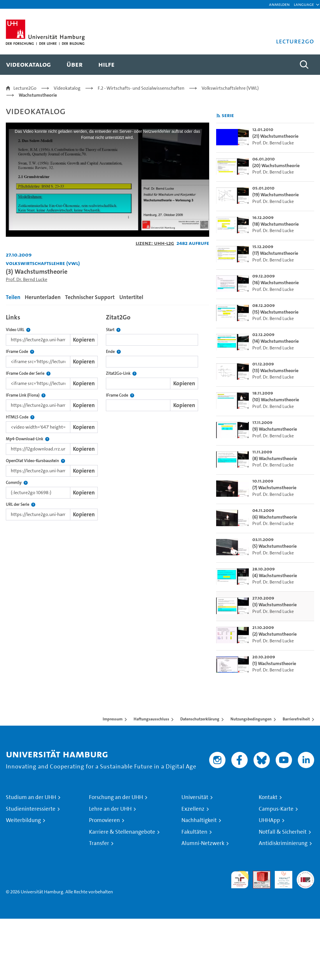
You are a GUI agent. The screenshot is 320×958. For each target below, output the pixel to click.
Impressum (113, 719)
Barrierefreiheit (296, 719)
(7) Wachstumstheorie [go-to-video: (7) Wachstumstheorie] (274, 488)
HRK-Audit (280, 877)
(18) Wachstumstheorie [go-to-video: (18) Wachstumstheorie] (275, 224)
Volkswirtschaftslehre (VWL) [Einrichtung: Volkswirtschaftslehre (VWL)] (43, 263)
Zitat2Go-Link (121, 373)
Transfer (99, 843)
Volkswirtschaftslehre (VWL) (230, 88)
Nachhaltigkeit (199, 820)
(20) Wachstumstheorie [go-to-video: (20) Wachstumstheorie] (276, 165)
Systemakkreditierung (305, 874)
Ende (113, 352)
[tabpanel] (107, 415)
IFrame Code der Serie (28, 373)
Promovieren (104, 820)
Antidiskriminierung (283, 843)
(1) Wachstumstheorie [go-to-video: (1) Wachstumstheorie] (274, 663)
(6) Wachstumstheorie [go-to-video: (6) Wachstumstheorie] (274, 517)
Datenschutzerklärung (199, 719)
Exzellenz (192, 809)
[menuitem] (28, 64)
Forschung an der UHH (116, 797)
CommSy (17, 483)
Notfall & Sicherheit (283, 832)
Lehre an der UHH (110, 809)
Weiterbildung (23, 820)
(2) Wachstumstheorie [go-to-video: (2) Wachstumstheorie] (274, 634)
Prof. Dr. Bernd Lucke (26, 279)
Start (113, 330)
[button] (304, 4)
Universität (194, 797)
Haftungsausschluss (151, 719)
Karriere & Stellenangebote (122, 832)
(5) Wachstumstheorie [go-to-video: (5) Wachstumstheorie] (274, 546)
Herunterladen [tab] (43, 297)
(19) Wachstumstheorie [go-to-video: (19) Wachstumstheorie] (275, 195)
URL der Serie (20, 504)
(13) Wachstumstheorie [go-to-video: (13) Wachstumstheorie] (275, 370)
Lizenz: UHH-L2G (155, 243)
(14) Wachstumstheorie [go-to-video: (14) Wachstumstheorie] (275, 341)
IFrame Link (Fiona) (26, 395)
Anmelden (279, 4)
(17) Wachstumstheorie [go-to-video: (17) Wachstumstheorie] (275, 253)
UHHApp (269, 820)
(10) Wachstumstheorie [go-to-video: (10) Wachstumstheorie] (275, 400)
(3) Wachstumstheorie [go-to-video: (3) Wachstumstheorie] (274, 605)
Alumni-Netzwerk (202, 843)
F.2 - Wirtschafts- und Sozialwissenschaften (141, 88)
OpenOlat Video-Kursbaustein (35, 461)
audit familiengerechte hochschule (240, 879)
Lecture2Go (24, 88)
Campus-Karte (276, 809)
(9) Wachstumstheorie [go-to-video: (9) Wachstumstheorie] (274, 429)
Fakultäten (194, 832)
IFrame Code (20, 352)
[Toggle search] (304, 64)
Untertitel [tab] (131, 297)
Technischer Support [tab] (90, 297)
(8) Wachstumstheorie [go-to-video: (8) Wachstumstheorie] (274, 458)
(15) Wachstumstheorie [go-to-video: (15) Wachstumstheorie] (275, 312)
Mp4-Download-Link (27, 439)
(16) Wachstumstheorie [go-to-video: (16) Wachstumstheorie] (275, 283)
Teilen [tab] (13, 297)
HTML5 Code (20, 417)
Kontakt (268, 797)
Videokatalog (67, 88)
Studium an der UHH (31, 797)
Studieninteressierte (30, 809)
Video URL (18, 330)
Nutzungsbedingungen (251, 719)
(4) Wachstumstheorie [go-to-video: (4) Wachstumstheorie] (274, 575)
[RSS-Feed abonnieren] (218, 116)
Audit (258, 874)
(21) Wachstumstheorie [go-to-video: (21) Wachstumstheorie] (275, 136)
